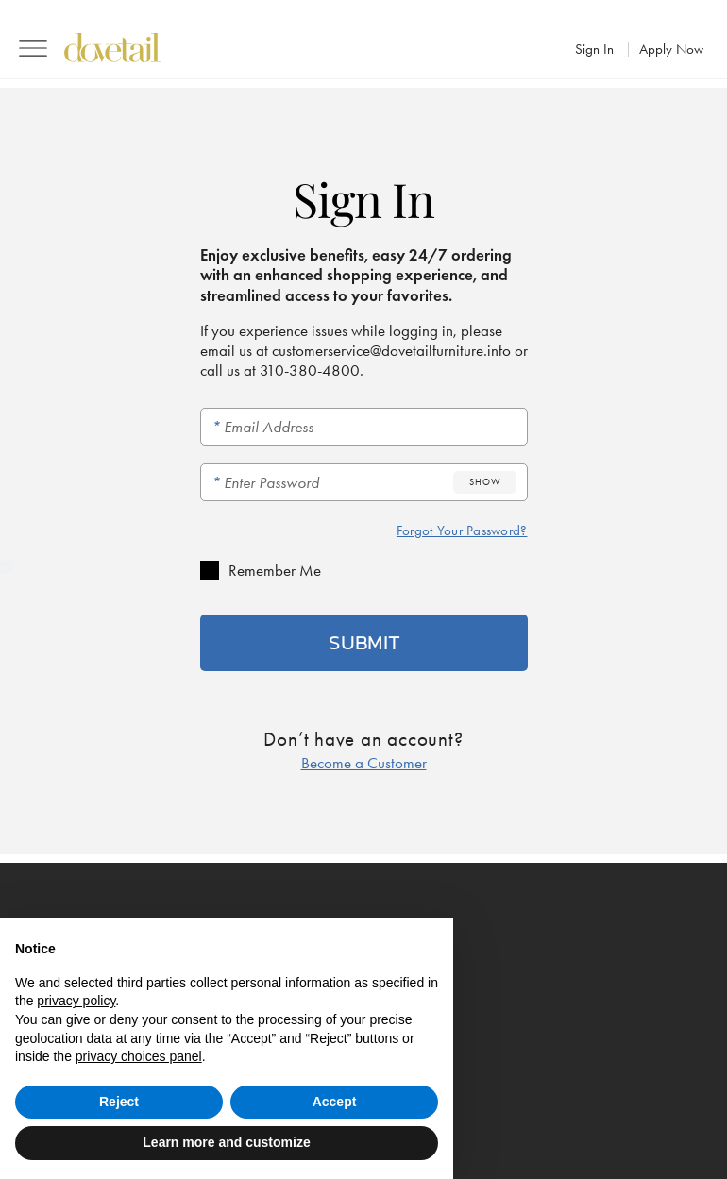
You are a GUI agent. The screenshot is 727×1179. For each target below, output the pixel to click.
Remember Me (274, 570)
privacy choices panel (139, 1056)
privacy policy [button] (76, 1000)
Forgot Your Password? (462, 530)
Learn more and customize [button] (226, 1142)
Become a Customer (364, 762)
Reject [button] (119, 1101)
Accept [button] (335, 1101)
